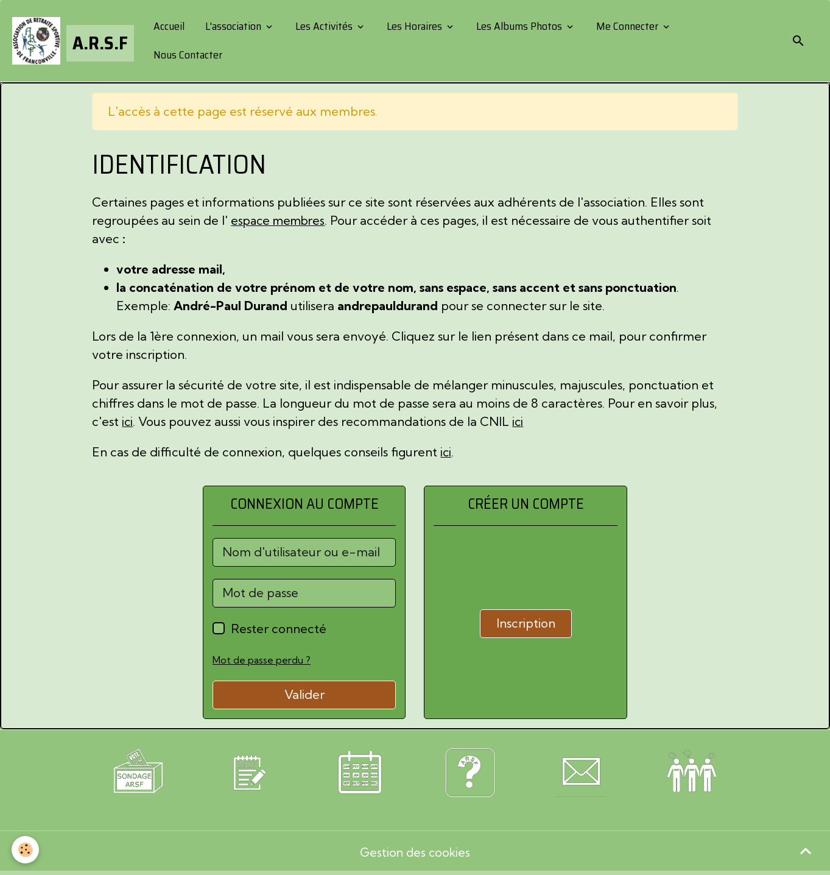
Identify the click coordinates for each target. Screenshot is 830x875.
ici (127, 421)
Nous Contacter (187, 54)
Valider (304, 694)
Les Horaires (415, 26)
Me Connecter (627, 26)
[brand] (72, 40)
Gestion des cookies (415, 853)
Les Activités (325, 26)
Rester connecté (278, 628)
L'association (233, 26)
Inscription (525, 623)
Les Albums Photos (519, 26)
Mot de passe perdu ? (262, 660)
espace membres (280, 220)
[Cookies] (26, 849)
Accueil (168, 26)
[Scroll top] (805, 850)
